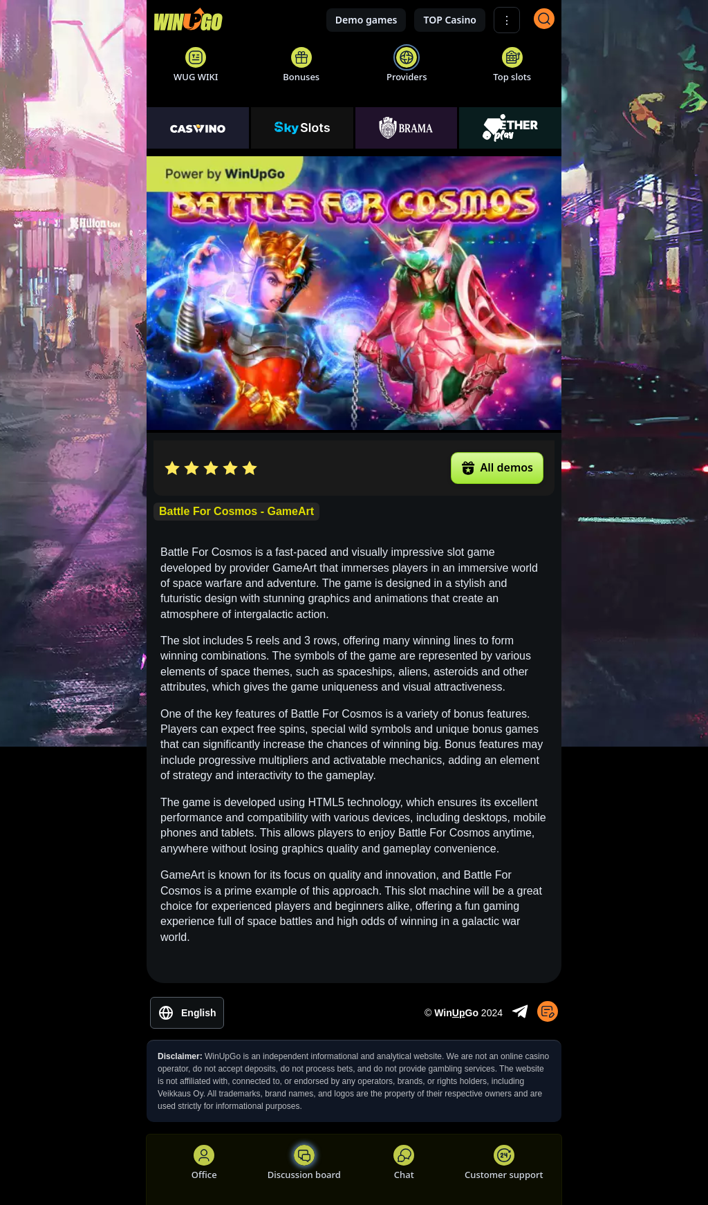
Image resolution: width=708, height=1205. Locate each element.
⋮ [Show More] (506, 20)
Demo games (366, 19)
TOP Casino (449, 19)
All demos (497, 467)
